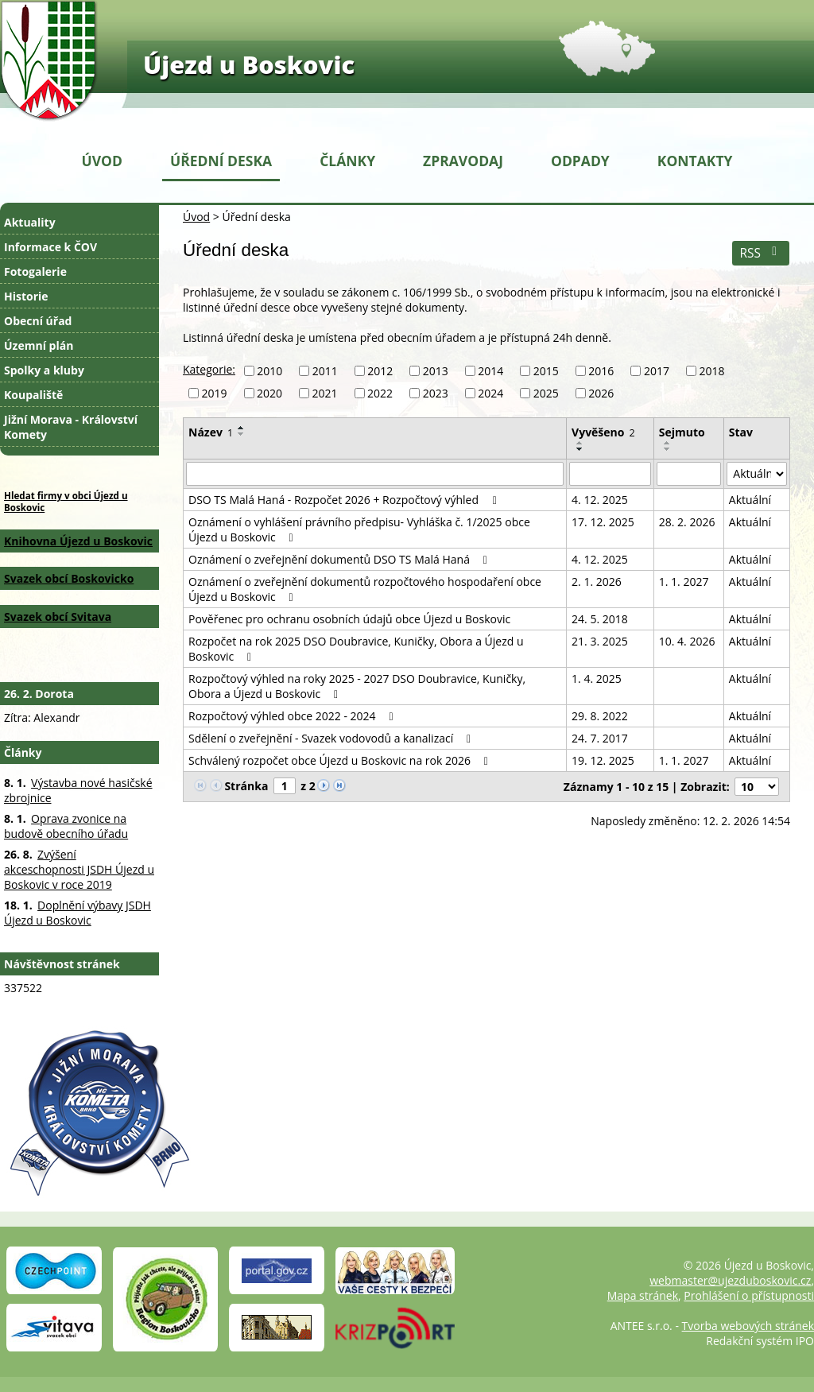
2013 (435, 370)
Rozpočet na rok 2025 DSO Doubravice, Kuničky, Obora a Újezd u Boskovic (356, 649)
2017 (656, 370)
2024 (490, 393)
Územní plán (38, 345)
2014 (490, 370)
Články (347, 160)
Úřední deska (221, 160)
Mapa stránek (642, 1295)
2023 (435, 393)
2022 (380, 393)
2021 (325, 393)
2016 (601, 370)
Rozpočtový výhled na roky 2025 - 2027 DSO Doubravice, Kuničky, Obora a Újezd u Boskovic (356, 686)
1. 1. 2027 (684, 581)
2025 (546, 393)
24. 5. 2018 (600, 618)
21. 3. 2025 (600, 641)
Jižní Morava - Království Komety (71, 427)
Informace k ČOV (50, 246)
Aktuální (750, 499)
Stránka (246, 785)
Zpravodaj (463, 160)
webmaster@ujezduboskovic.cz (730, 1280)
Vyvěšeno (603, 432)
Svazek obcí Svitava (57, 616)
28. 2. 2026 (687, 521)
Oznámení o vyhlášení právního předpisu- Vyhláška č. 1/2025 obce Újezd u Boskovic (359, 529)
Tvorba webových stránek (748, 1325)
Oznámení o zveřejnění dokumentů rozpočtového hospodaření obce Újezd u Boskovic (364, 589)
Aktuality (30, 222)
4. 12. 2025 (600, 499)
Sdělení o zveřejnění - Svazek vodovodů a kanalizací (331, 738)
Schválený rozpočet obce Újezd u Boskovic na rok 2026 (340, 760)
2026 (601, 393)
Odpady (580, 160)
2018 (711, 370)
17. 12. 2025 (603, 521)
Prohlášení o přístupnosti (749, 1295)
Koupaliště (33, 394)
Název (210, 432)
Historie (26, 296)
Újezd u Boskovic (249, 64)
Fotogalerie (35, 271)
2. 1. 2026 (597, 581)
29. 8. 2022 (600, 715)
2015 (546, 370)
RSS (760, 253)
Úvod (102, 160)
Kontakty (695, 160)
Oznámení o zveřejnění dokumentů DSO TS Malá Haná (340, 559)
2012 (380, 370)
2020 (269, 393)
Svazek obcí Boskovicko (69, 578)
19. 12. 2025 (603, 760)
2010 (269, 370)
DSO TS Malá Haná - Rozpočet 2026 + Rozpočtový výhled (344, 499)
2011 (325, 370)
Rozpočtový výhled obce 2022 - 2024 (293, 715)
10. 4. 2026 (687, 641)
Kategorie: (209, 369)
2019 (214, 393)
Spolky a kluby (44, 370)
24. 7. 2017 (600, 738)
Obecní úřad (38, 320)
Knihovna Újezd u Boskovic (78, 541)
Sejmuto (682, 432)
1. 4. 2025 (597, 678)
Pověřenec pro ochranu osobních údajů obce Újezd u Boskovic (349, 618)
